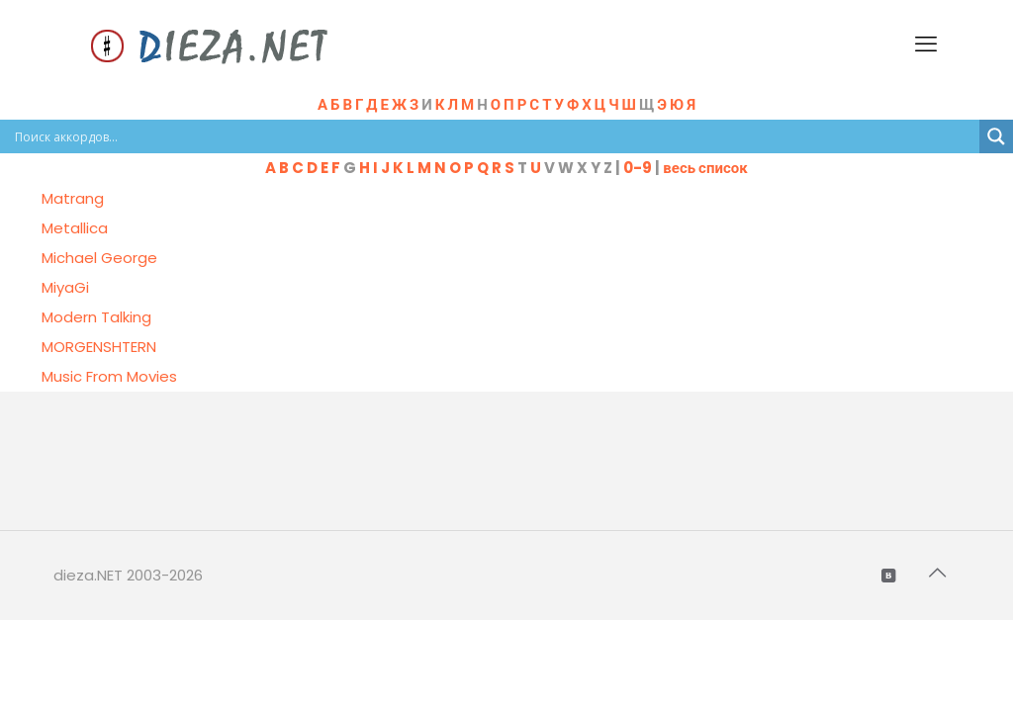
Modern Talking (96, 317)
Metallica (75, 228)
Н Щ (586, 104)
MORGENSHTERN (99, 346)
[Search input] (494, 136)
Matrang (73, 198)
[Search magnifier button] (996, 136)
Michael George (99, 257)
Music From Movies (109, 376)
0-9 (637, 167)
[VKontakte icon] (889, 575)
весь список (705, 167)
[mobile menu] (928, 44)
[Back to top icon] (939, 572)
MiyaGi (65, 287)
